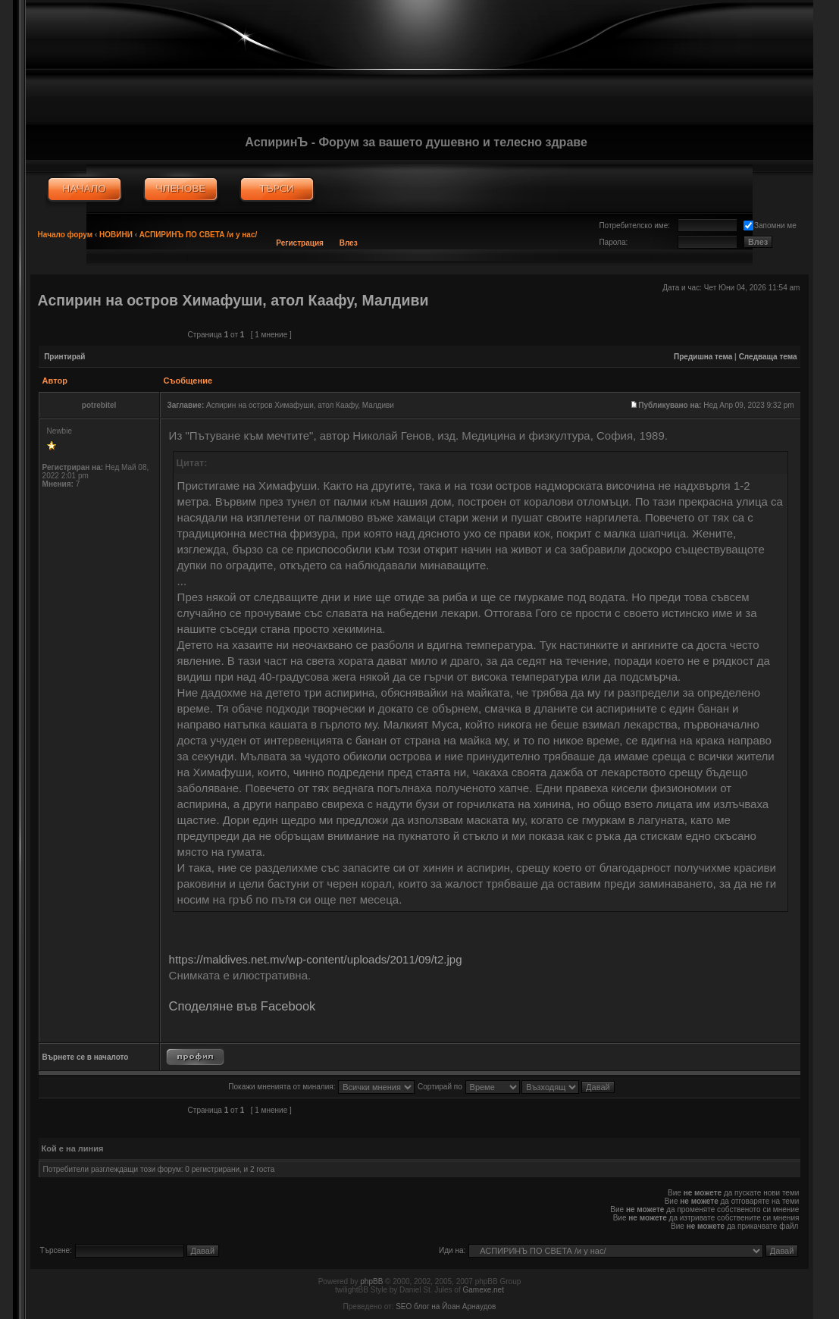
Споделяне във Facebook (242, 1006)
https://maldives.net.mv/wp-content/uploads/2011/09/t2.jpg (315, 959)
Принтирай (64, 356)
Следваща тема (768, 356)
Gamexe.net (482, 1290)
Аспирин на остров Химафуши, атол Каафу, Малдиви (233, 300)
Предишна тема (703, 356)
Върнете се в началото (85, 1057)
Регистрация (300, 243)
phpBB (371, 1281)
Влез (349, 243)
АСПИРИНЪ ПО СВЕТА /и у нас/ (198, 234)
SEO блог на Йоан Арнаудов (446, 1306)
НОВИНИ (116, 234)
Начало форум (65, 234)
